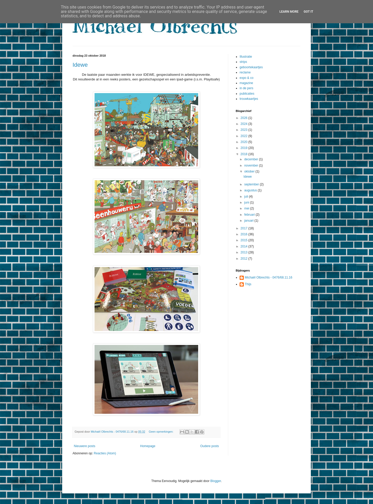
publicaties (247, 93)
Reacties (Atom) (105, 453)
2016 (244, 234)
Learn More (289, 11)
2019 (244, 148)
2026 (244, 118)
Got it (308, 11)
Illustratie (246, 56)
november (251, 165)
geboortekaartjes (251, 67)
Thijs (248, 284)
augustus (251, 190)
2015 (244, 240)
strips (243, 62)
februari (250, 214)
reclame (245, 72)
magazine (246, 83)
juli (246, 196)
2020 (244, 142)
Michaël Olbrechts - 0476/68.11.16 (268, 277)
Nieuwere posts (84, 446)
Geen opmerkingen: (161, 431)
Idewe (80, 65)
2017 (244, 228)
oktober (249, 171)
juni (247, 202)
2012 (244, 258)
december (251, 159)
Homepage (147, 446)
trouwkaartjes (249, 99)
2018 (244, 154)
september (252, 184)
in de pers (246, 88)
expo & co (246, 78)
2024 (244, 124)
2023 (244, 130)
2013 (244, 252)
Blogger (215, 481)
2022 (244, 136)
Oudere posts (209, 446)
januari (249, 220)
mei (247, 208)
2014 (244, 246)
